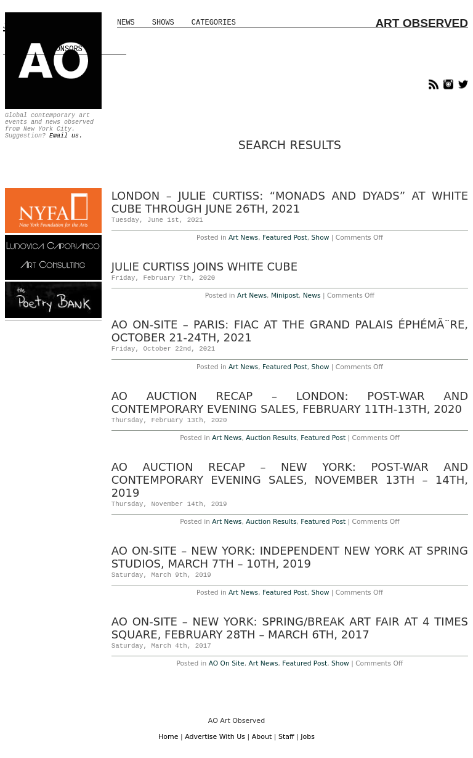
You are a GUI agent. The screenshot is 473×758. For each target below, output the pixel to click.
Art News (243, 238)
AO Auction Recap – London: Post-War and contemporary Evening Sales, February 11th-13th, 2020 (289, 402)
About (262, 737)
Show (320, 238)
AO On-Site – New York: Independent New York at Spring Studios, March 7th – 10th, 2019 (289, 557)
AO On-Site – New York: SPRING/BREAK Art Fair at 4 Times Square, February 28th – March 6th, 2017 (289, 628)
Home (168, 737)
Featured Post (284, 238)
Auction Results (271, 438)
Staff (286, 737)
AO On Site (227, 663)
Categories (214, 22)
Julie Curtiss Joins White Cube (204, 266)
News (126, 22)
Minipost (285, 295)
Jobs (308, 737)
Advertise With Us (215, 737)
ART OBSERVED (421, 23)
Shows (163, 22)
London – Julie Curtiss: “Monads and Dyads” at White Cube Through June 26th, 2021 (289, 202)
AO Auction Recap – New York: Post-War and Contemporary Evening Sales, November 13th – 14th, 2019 (289, 479)
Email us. (66, 135)
